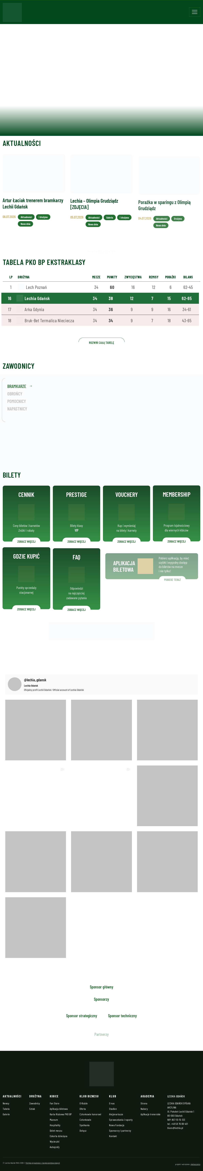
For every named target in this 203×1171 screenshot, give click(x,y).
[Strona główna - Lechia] (12, 13)
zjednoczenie (195, 1164)
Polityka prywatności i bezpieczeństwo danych (43, 1163)
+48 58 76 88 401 (179, 1123)
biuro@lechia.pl (175, 1127)
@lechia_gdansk (35, 680)
